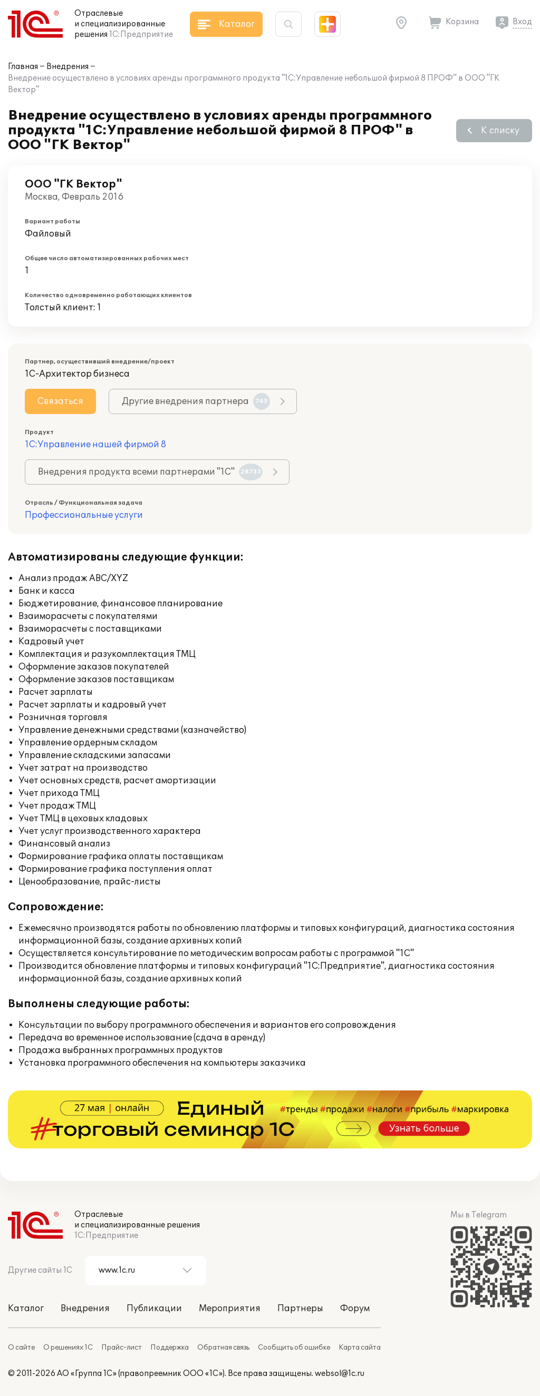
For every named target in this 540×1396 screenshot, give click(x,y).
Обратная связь (223, 1347)
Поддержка (169, 1347)
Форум (355, 1308)
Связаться (60, 401)
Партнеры (300, 1308)
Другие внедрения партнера (196, 401)
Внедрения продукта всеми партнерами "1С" (150, 472)
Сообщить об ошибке (294, 1347)
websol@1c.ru (339, 1373)
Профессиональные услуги (84, 515)
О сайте (21, 1347)
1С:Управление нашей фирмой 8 (95, 444)
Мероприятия (230, 1308)
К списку (500, 130)
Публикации (154, 1308)
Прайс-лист (121, 1347)
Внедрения (67, 66)
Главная (23, 66)
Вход (522, 21)
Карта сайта (360, 1347)
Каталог (26, 1308)
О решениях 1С (68, 1347)
